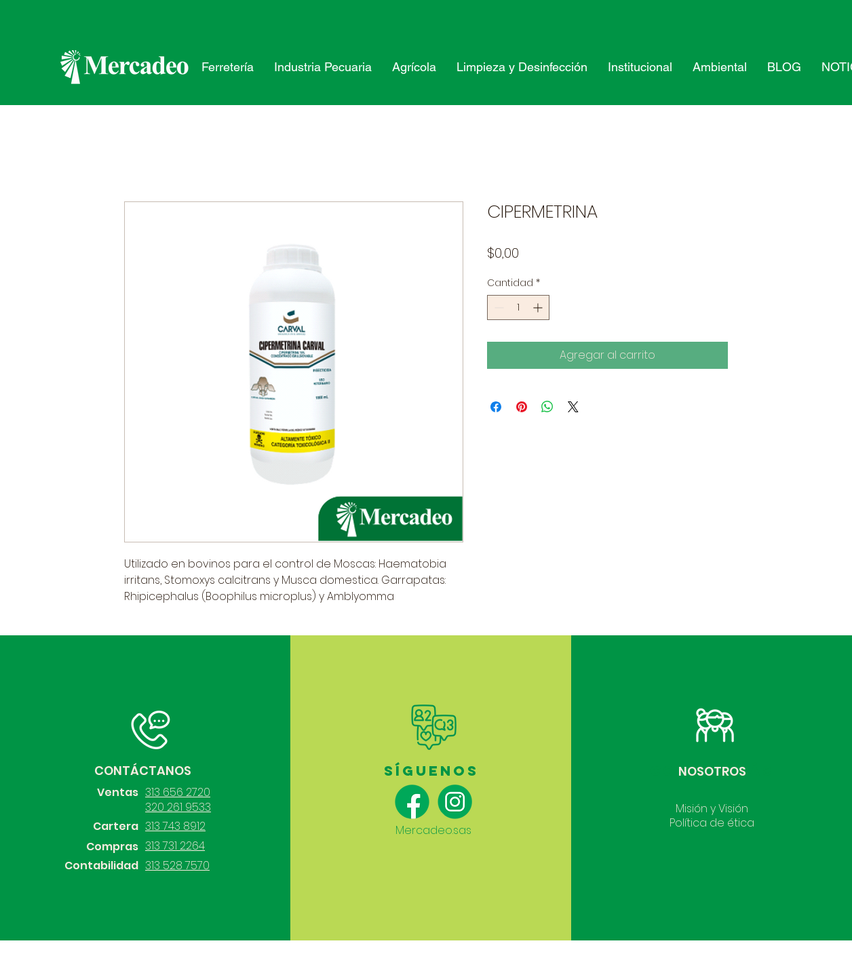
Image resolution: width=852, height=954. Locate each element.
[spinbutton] (518, 307)
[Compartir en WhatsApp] (547, 407)
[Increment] (538, 307)
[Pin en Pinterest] (522, 407)
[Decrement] (497, 307)
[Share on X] (573, 407)
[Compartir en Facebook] (496, 407)
